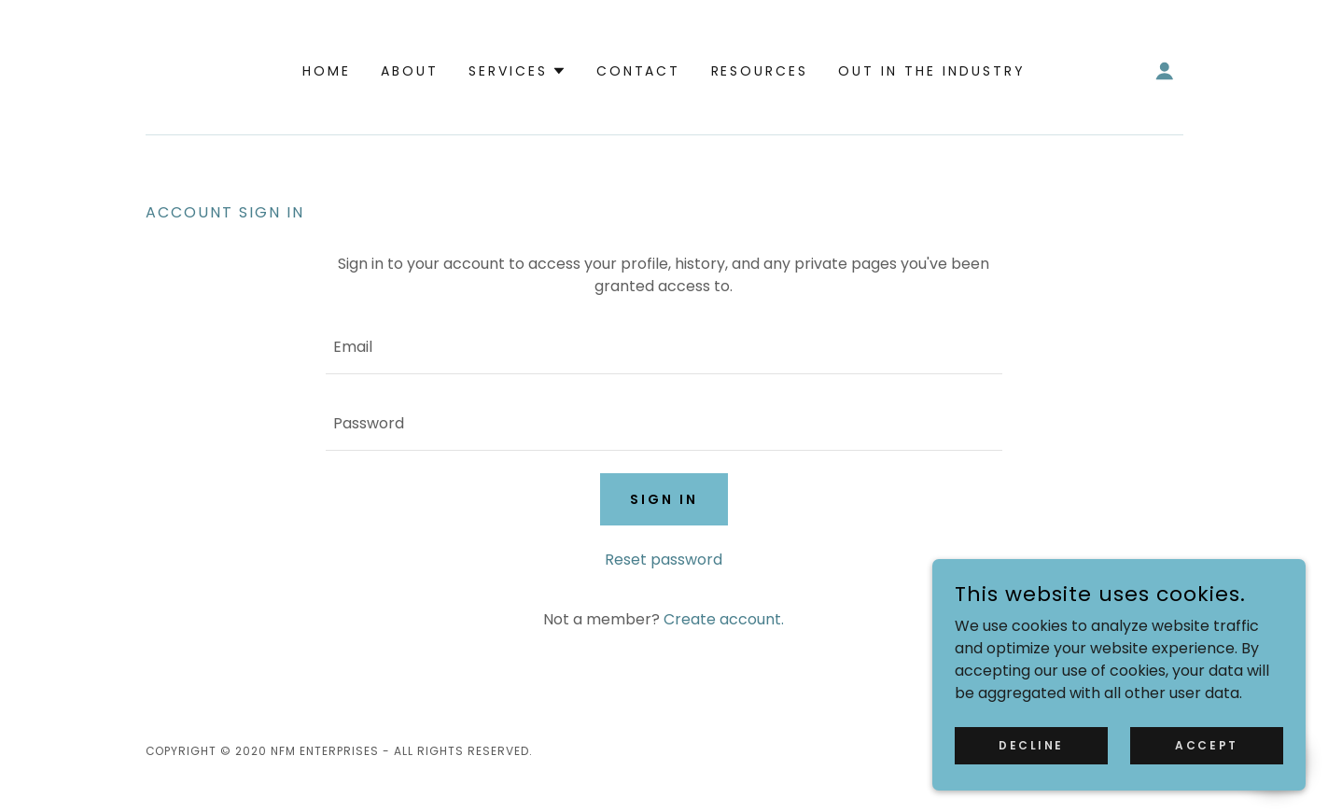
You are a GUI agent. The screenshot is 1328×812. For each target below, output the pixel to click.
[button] (517, 71)
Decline (1031, 744)
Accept (1206, 744)
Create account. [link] (724, 619)
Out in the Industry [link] (932, 71)
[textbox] (664, 347)
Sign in (664, 499)
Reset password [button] (663, 559)
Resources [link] (760, 71)
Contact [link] (638, 71)
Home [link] (326, 71)
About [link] (410, 71)
